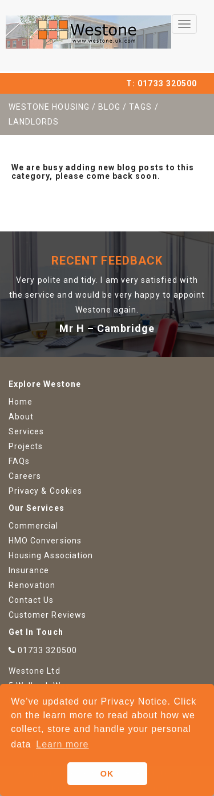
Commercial (34, 525)
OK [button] (107, 773)
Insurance (29, 570)
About (21, 416)
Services (26, 431)
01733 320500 (167, 83)
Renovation (32, 585)
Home (21, 401)
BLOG (109, 106)
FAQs (19, 461)
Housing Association (51, 555)
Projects (26, 446)
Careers (25, 476)
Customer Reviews (47, 614)
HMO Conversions (45, 540)
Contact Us (31, 600)
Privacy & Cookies (45, 490)
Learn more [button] (62, 744)
